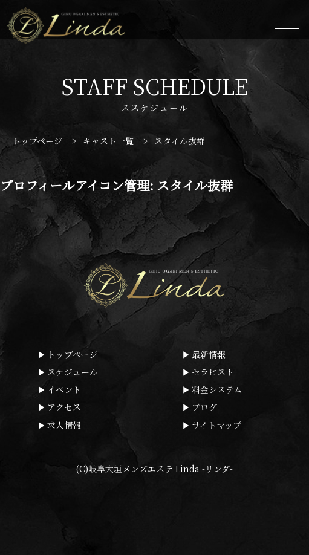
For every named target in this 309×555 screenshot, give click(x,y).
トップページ (72, 354)
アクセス (64, 407)
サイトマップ (216, 425)
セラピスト (213, 372)
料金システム (217, 389)
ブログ (204, 407)
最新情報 (209, 354)
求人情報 (64, 425)
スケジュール (72, 372)
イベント (64, 389)
